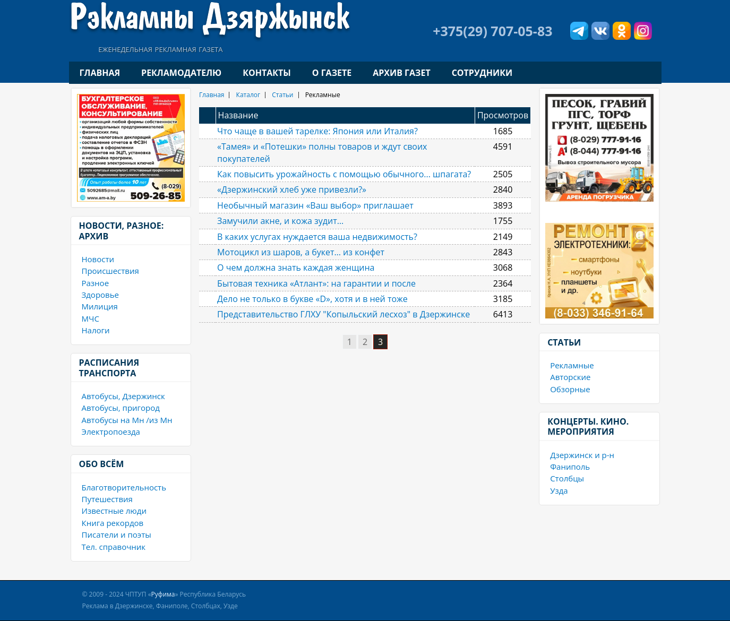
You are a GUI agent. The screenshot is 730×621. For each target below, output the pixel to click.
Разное (95, 283)
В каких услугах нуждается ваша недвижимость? (317, 237)
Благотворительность (124, 487)
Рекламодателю (181, 73)
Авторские (570, 377)
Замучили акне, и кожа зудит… (280, 221)
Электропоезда (111, 431)
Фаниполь (570, 466)
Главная (100, 73)
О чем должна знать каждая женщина (295, 267)
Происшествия (110, 270)
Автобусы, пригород (121, 407)
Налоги (96, 330)
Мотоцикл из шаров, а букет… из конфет (300, 252)
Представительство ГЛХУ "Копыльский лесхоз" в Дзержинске (343, 314)
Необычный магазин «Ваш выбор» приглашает (315, 205)
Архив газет (401, 73)
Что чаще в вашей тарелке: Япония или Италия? (317, 131)
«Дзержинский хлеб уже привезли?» (291, 189)
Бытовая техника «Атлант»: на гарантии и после (316, 283)
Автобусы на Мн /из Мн (127, 420)
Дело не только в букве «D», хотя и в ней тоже (312, 299)
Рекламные (572, 365)
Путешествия (107, 499)
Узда (559, 490)
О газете (331, 73)
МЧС (90, 318)
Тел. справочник (114, 546)
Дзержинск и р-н (582, 455)
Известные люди (114, 510)
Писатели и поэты (116, 534)
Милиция (100, 306)
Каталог (248, 94)
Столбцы (567, 478)
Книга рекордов (113, 523)
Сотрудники (482, 73)
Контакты (267, 73)
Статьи (282, 94)
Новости (98, 259)
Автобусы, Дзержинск (123, 396)
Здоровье (100, 294)
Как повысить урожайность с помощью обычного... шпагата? (344, 174)
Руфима (163, 594)
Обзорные (570, 389)
